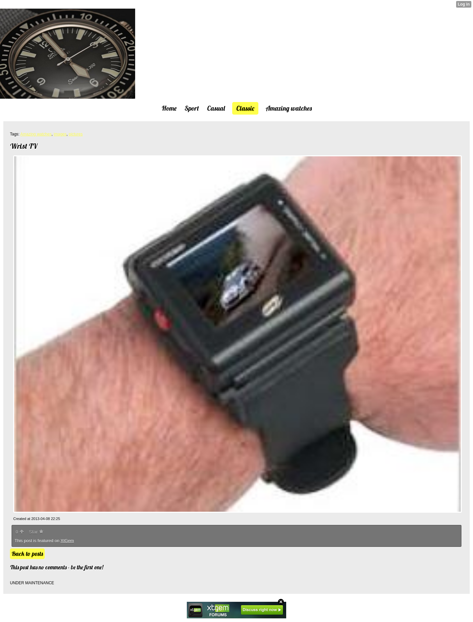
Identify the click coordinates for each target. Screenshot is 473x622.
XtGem (67, 540)
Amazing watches (35, 134)
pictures (75, 134)
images (60, 134)
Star (36, 532)
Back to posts (27, 553)
